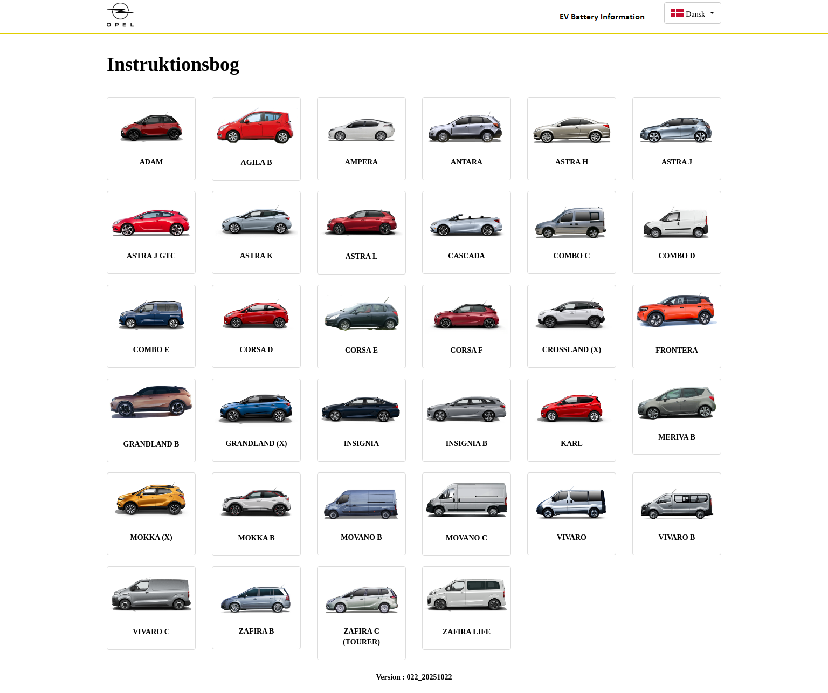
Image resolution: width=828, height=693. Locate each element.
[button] (692, 13)
